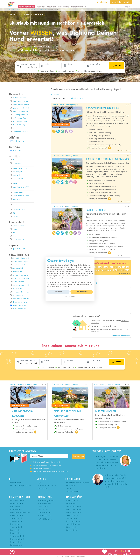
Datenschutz (82, 556)
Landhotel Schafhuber (96, 210)
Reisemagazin (70, 486)
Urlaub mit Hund (14, 9)
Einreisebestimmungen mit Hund (20, 486)
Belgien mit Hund (15, 533)
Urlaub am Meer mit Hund (74, 510)
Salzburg (55, 94)
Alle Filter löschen (77, 98)
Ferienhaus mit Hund (44, 504)
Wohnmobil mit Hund (44, 515)
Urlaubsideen (51, 7)
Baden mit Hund (71, 504)
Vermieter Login (102, 2)
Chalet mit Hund (43, 507)
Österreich (55, 105)
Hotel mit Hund (42, 510)
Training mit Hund (71, 518)
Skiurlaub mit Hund (72, 527)
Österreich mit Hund (16, 504)
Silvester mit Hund (71, 530)
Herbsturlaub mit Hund (73, 521)
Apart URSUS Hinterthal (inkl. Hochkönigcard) (107, 159)
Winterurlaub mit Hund (73, 524)
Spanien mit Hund (16, 518)
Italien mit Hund (15, 507)
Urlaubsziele (40, 7)
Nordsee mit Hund (16, 545)
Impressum (74, 556)
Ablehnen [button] (58, 292)
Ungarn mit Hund (15, 530)
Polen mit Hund (15, 524)
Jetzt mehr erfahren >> (121, 336)
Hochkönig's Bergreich (72, 105)
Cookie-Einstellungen (72, 492)
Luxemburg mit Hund (17, 539)
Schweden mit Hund (16, 521)
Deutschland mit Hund (17, 501)
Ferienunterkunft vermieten (47, 486)
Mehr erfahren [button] (70, 296)
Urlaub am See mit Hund (73, 513)
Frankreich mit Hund (16, 515)
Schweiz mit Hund (16, 527)
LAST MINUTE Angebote (45, 519)
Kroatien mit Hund (16, 510)
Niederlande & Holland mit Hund (20, 513)
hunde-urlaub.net (61, 556)
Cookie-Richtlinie (87, 271)
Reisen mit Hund (63, 7)
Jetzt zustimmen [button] (82, 292)
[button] (27, 65)
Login (39, 483)
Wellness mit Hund (72, 515)
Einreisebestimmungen (78, 7)
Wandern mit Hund (72, 501)
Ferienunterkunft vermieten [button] (121, 2)
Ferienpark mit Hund (44, 513)
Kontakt (68, 489)
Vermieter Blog (42, 489)
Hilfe (126, 7)
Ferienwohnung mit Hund (46, 501)
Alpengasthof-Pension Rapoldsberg (102, 108)
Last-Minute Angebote (26, 7)
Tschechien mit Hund (17, 536)
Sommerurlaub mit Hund (73, 507)
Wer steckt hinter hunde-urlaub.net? (77, 483)
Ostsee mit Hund (15, 542)
